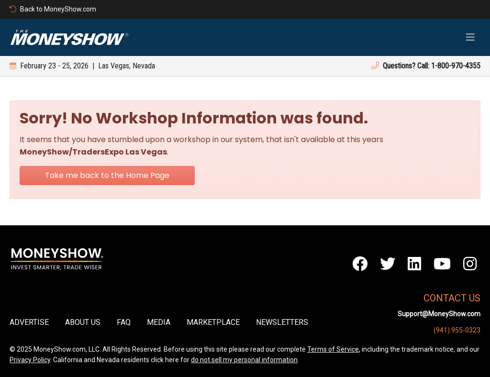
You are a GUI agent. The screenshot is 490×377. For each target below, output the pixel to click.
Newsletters (282, 322)
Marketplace (213, 322)
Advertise (29, 322)
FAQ (124, 322)
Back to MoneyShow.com (53, 9)
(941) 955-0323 (457, 330)
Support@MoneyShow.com (439, 314)
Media (158, 322)
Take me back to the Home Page (107, 175)
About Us (82, 322)
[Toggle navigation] (470, 37)
